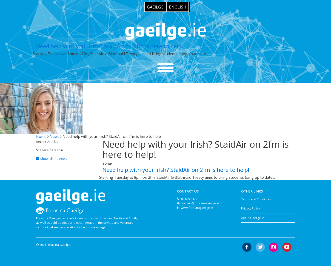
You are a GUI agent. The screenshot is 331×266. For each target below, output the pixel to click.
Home (41, 136)
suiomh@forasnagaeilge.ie (200, 203)
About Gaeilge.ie (252, 218)
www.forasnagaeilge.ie (197, 208)
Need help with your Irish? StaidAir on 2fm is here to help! (109, 46)
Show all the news (51, 158)
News (54, 136)
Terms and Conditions (256, 199)
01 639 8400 (189, 199)
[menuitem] (155, 7)
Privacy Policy (250, 208)
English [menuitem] (177, 7)
